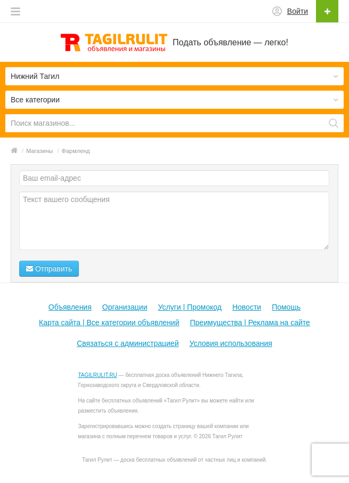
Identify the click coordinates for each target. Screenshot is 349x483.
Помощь (286, 307)
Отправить (49, 268)
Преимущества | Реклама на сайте (250, 322)
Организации (125, 307)
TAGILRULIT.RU (97, 375)
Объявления (70, 307)
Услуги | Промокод (189, 307)
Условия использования (230, 343)
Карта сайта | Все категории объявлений (109, 322)
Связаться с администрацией (127, 343)
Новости (246, 307)
